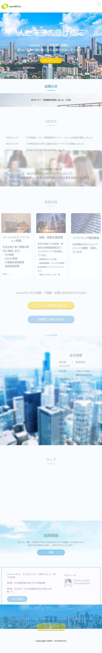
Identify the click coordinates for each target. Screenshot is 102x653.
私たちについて (51, 60)
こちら (68, 100)
